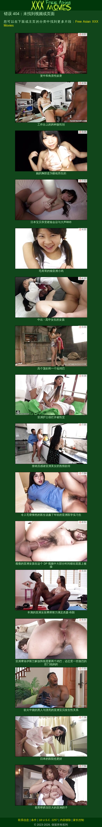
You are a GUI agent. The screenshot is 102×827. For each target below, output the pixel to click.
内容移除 (65, 820)
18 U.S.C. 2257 (48, 820)
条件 (34, 820)
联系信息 (23, 820)
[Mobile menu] (3, 5)
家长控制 (78, 820)
